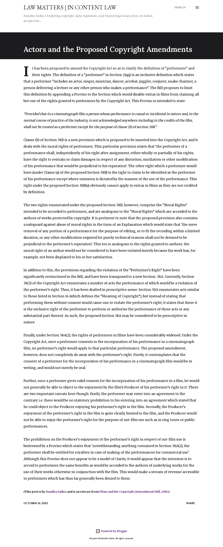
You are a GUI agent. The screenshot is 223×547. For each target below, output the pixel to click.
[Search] (180, 7)
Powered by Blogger (111, 531)
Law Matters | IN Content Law (70, 7)
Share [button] (190, 503)
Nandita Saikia (56, 491)
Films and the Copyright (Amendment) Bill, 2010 (133, 491)
